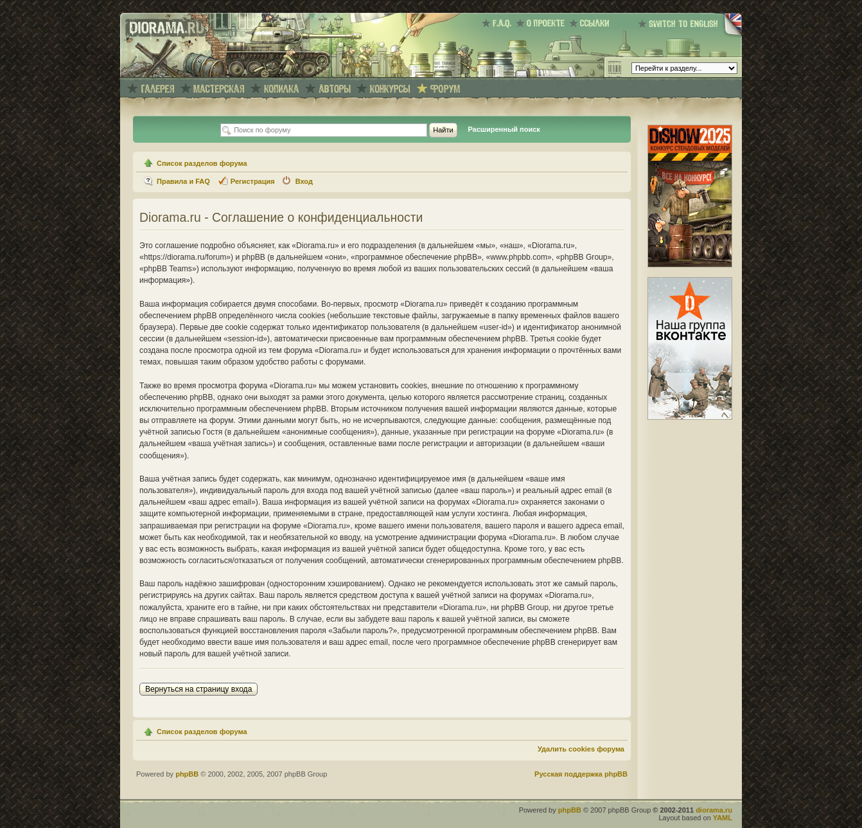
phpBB (186, 774)
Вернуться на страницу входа (198, 689)
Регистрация (253, 181)
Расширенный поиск (504, 129)
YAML (722, 818)
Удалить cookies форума (581, 749)
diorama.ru (714, 810)
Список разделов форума (202, 163)
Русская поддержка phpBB (581, 774)
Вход (304, 181)
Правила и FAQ (183, 181)
